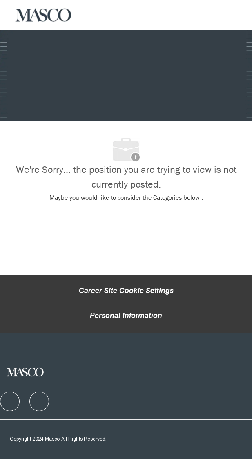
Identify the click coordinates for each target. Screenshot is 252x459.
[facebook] (10, 401)
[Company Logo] (43, 15)
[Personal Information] (126, 316)
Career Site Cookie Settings (126, 291)
